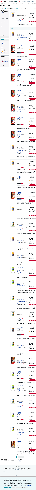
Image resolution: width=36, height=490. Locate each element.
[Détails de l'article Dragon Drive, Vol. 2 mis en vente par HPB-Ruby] (13, 208)
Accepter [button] (8, 487)
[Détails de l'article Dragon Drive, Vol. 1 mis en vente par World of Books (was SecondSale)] (13, 49)
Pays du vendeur (3, 56)
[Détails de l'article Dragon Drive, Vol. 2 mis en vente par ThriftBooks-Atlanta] (13, 329)
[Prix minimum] (2, 47)
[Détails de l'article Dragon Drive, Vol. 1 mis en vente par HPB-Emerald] (13, 360)
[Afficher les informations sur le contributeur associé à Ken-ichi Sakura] (19, 13)
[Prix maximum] (2, 49)
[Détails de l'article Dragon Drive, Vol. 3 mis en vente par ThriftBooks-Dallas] (13, 401)
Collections (9, 3)
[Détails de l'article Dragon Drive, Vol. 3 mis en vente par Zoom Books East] (13, 224)
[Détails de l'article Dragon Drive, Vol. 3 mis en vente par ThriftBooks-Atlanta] (13, 387)
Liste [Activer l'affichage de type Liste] (17, 8)
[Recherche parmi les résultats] (23, 10)
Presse (16, 470)
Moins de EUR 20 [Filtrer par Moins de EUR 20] (3, 43)
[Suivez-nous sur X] (27, 471)
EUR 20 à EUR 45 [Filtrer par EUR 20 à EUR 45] (3, 44)
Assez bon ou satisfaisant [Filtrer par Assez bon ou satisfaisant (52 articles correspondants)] (4, 23)
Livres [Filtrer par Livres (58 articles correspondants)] (2, 12)
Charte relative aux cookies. (24, 484)
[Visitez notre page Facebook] (27, 469)
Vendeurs (28, 3)
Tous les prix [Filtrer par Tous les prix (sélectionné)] (3, 42)
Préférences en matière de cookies (17, 475)
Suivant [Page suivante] (11, 8)
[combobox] (12, 1)
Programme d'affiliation (11, 470)
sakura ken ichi (5, 6)
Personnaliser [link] (23, 487)
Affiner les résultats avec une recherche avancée (14, 6)
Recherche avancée (2, 3)
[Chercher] (16, 1)
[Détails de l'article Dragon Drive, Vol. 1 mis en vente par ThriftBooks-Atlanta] (13, 93)
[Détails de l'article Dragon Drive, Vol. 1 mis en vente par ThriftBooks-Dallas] (13, 107)
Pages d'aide (22, 469)
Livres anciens (15, 3)
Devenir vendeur (34, 3)
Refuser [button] (15, 487)
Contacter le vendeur (19, 20)
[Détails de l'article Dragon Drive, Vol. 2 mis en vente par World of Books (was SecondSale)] (13, 34)
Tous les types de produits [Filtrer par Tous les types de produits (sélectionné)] (4, 11)
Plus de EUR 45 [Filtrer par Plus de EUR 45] (3, 45)
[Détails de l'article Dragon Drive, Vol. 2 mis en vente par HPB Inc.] (13, 239)
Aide (34, 1)
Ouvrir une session (24, 1)
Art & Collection (21, 3)
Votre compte (28, 1)
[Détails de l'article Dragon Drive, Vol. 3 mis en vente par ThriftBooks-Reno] (13, 373)
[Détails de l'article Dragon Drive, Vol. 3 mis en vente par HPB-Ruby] (13, 344)
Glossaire (20, 461)
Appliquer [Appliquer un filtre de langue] (2, 39)
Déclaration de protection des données (17, 473)
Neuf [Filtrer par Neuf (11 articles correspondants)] (2, 20)
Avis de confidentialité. (28, 485)
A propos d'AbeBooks (17, 469)
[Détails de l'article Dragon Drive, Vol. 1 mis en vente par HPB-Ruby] (13, 195)
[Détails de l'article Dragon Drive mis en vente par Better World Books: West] (13, 162)
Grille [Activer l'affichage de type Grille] (20, 8)
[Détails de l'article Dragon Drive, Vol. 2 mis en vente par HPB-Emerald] (13, 254)
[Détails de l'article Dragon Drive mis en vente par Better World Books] (13, 62)
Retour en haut (18, 466)
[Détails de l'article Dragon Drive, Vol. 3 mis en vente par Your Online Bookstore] (13, 269)
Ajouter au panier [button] (32, 21)
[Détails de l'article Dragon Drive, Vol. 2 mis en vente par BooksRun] (13, 15)
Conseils (20, 460)
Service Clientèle (23, 470)
